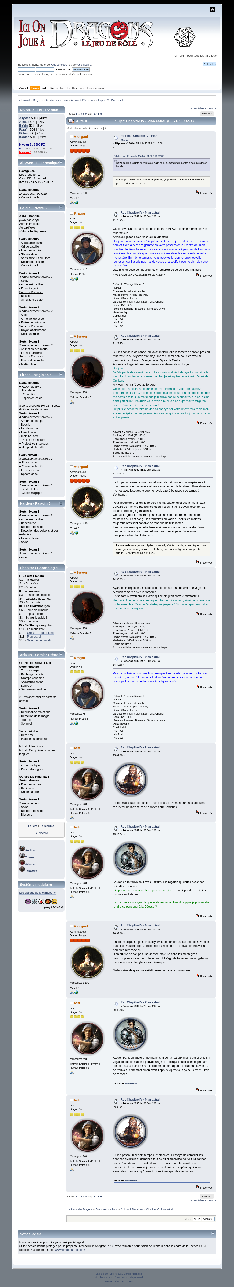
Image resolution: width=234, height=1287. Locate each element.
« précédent (197, 108)
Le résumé (47, 826)
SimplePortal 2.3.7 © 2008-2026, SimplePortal (119, 1277)
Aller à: (188, 1219)
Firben (23, 133)
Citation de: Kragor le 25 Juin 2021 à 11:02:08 (139, 156)
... (79, 113)
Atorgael (81, 137)
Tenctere (31, 871)
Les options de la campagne (37, 892)
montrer (131, 1083)
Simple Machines (133, 1273)
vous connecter (59, 64)
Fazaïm (24, 129)
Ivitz (77, 748)
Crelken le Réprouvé (40, 632)
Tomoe (29, 857)
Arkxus (24, 122)
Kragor (79, 213)
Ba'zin (23, 125)
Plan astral (34, 636)
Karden (24, 137)
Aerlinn (30, 850)
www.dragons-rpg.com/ (70, 1249)
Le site (32, 826)
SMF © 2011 (116, 1273)
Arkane (30, 864)
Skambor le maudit (39, 640)
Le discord (41, 833)
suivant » (210, 108)
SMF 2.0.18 (102, 1273)
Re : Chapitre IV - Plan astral (140, 212)
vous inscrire (83, 64)
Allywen (24, 118)
